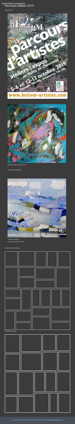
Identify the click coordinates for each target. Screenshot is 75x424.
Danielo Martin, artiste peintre (13, 3)
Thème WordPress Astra (56, 420)
